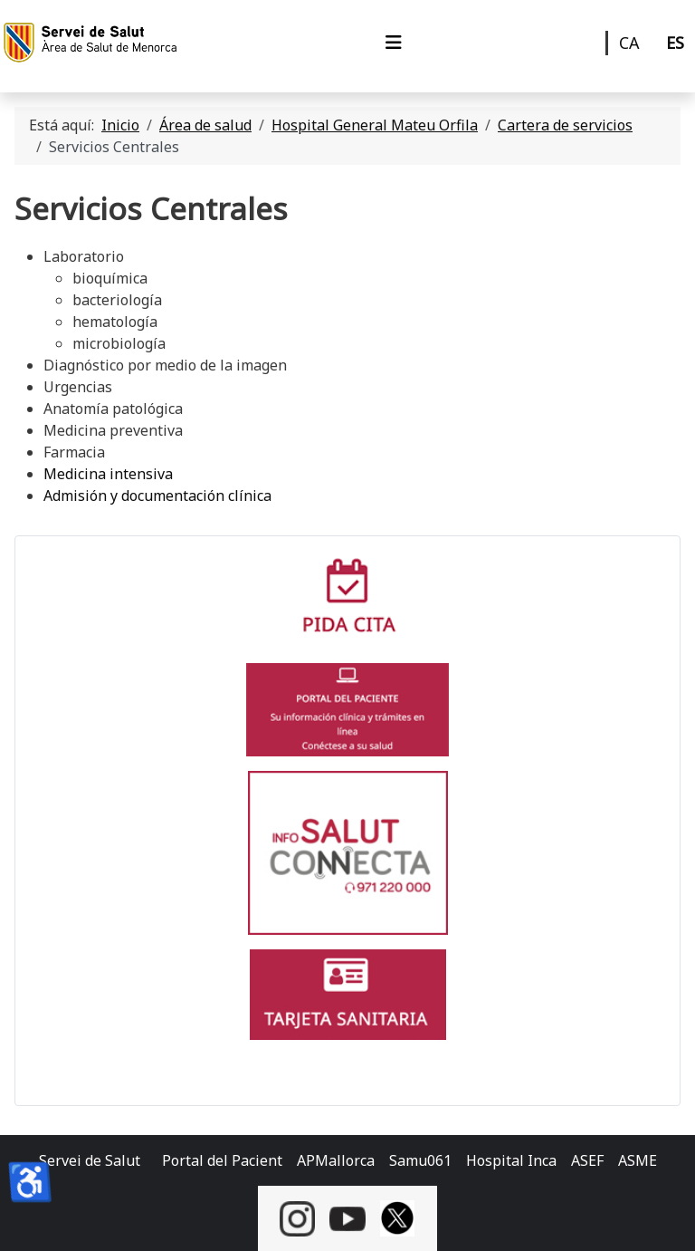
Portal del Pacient (222, 1160)
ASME (637, 1160)
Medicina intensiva (108, 474)
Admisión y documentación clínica (157, 495)
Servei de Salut (89, 1160)
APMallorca (336, 1160)
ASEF (587, 1160)
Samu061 (420, 1160)
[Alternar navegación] (394, 42)
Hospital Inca (511, 1160)
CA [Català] (629, 42)
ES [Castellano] (675, 42)
